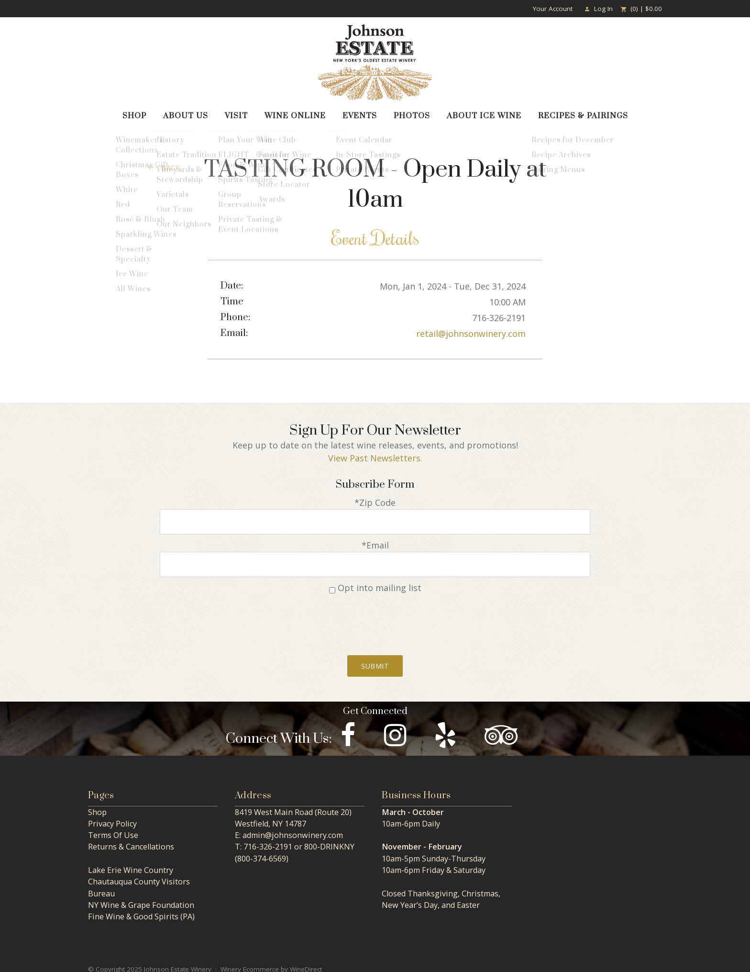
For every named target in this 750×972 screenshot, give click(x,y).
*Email (375, 540)
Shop (134, 113)
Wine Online (295, 113)
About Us (185, 113)
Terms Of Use (113, 827)
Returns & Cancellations (131, 838)
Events (359, 113)
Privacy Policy (112, 815)
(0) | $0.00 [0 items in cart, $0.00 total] (641, 8)
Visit (236, 113)
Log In (598, 8)
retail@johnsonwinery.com (471, 331)
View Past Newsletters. (375, 455)
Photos (412, 113)
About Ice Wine (484, 113)
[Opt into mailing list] (332, 582)
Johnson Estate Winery (375, 62)
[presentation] (375, 613)
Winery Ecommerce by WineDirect (271, 961)
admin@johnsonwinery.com (293, 827)
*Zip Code (375, 500)
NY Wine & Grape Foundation (141, 897)
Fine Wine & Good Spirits (133, 908)
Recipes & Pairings (583, 113)
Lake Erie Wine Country (130, 862)
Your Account (553, 8)
